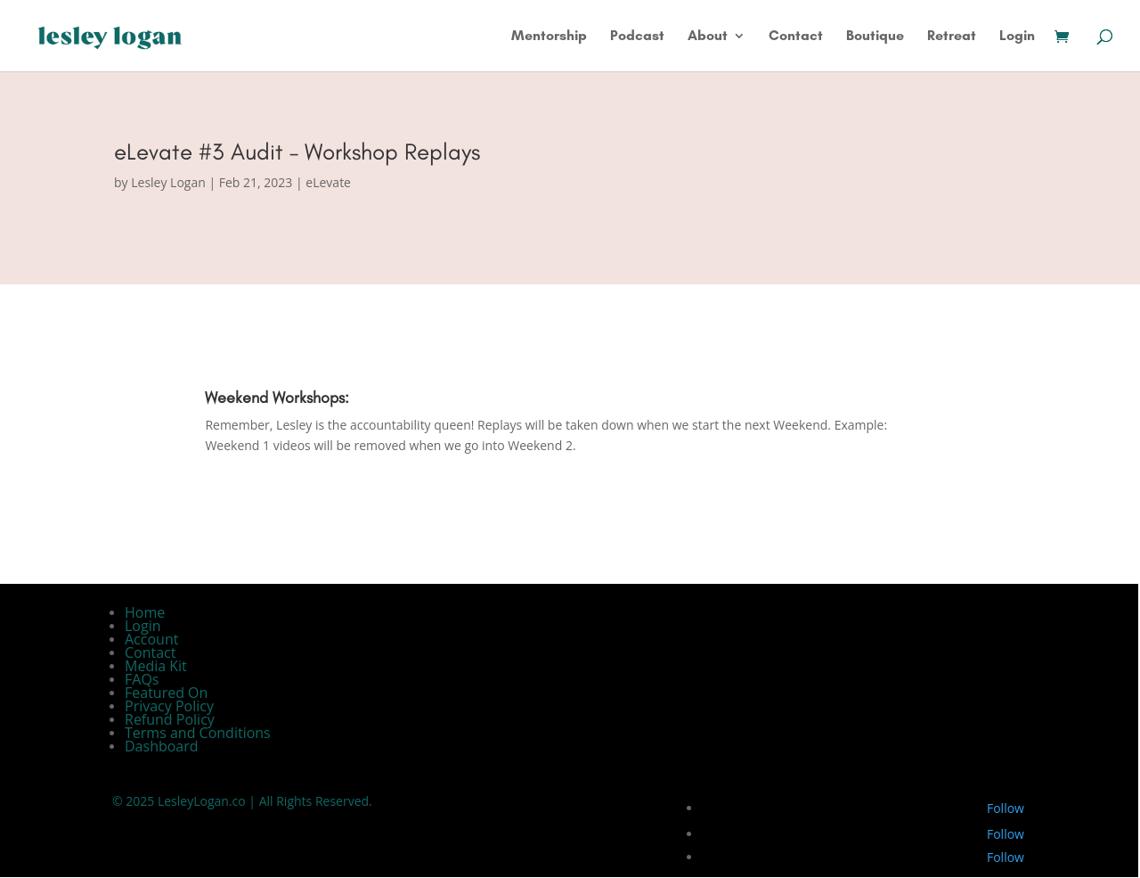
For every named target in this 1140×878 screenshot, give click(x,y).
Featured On (166, 692)
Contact (796, 36)
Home (145, 612)
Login (1017, 36)
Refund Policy (170, 719)
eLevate (328, 182)
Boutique (875, 36)
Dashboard (162, 746)
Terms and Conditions (198, 733)
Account (151, 639)
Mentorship (549, 36)
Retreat (951, 36)
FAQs (142, 679)
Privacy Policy (169, 706)
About (708, 36)
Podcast (637, 36)
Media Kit (156, 666)
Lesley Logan (168, 182)
